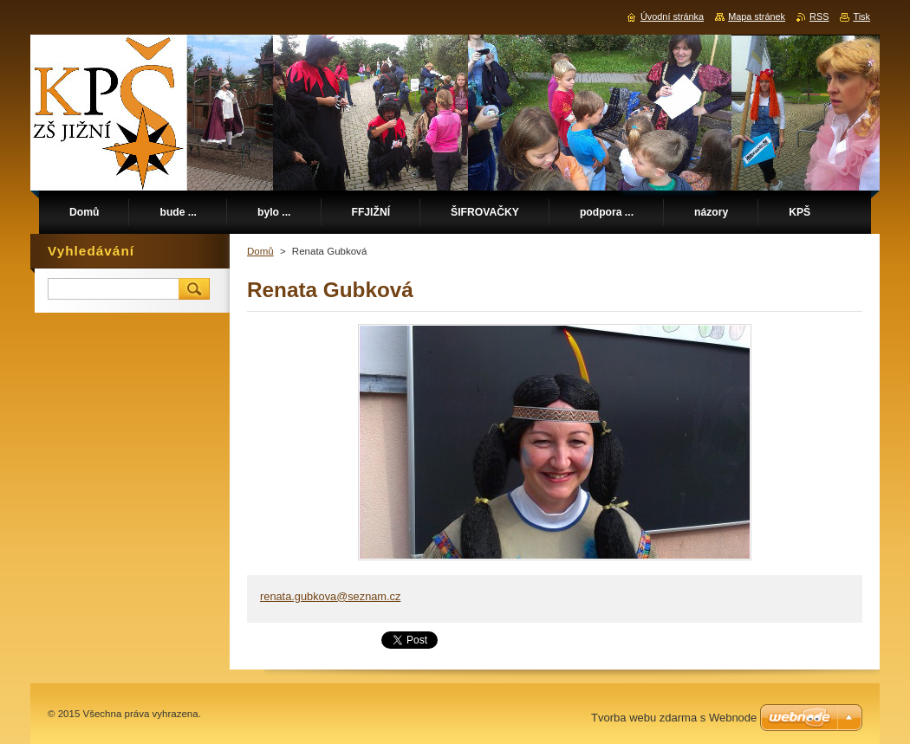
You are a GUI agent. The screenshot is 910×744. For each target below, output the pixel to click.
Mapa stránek (756, 16)
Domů (260, 251)
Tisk (861, 16)
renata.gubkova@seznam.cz (330, 596)
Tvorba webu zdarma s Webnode (674, 717)
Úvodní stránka (672, 16)
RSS (819, 16)
